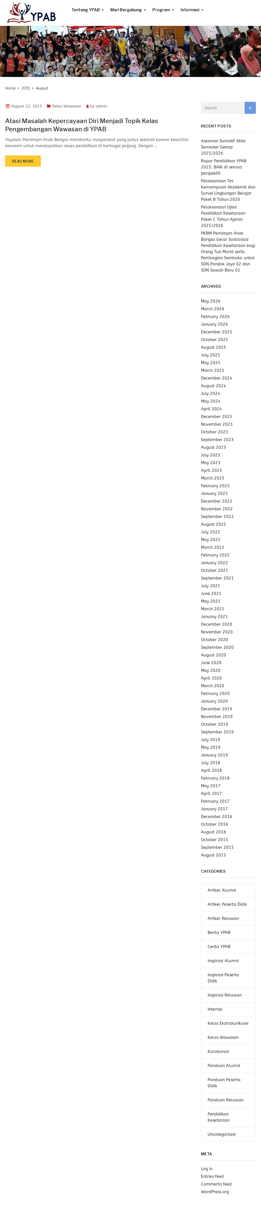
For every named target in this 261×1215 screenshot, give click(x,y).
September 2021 (217, 578)
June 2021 (211, 593)
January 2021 (214, 616)
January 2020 (214, 701)
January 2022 (214, 562)
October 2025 (214, 339)
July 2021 (210, 585)
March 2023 (212, 478)
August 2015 (213, 855)
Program (161, 9)
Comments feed (216, 1184)
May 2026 (210, 301)
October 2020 (214, 639)
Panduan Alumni (224, 1065)
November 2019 (217, 716)
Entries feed (212, 1176)
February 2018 (215, 778)
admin (101, 106)
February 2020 (215, 693)
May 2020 (210, 670)
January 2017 (214, 808)
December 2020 (216, 624)
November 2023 (217, 424)
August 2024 (213, 385)
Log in (206, 1168)
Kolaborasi (218, 1051)
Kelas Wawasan (66, 106)
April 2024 (211, 408)
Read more (23, 161)
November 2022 (217, 508)
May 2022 (210, 539)
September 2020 (217, 647)
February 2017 (215, 801)
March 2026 (212, 308)
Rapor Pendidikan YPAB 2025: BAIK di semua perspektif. (223, 167)
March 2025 (212, 370)
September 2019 (217, 732)
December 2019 (216, 708)
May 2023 (210, 462)
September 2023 (217, 439)
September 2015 (217, 847)
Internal (215, 1009)
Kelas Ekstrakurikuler (228, 1023)
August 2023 (213, 447)
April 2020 (211, 678)
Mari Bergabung (126, 9)
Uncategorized (222, 1134)
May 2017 (210, 785)
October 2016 (214, 824)
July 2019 (210, 739)
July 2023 (210, 455)
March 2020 (212, 685)
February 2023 (215, 485)
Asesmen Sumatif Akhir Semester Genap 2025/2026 (223, 147)
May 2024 (210, 401)
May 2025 (210, 362)
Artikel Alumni (222, 890)
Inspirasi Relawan (225, 995)
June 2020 (211, 662)
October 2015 (214, 839)
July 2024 (210, 393)
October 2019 (214, 724)
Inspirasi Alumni (223, 960)
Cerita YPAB (219, 946)
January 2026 (214, 324)
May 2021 (210, 601)
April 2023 (211, 470)
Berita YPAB (219, 932)
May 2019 (210, 747)
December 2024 (216, 378)
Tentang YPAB (85, 9)
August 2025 (213, 347)
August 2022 (213, 524)
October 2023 (214, 432)
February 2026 (215, 316)
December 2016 (216, 816)
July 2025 (210, 355)
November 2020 (217, 632)
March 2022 (212, 547)
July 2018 (210, 762)
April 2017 (211, 793)
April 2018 (211, 770)
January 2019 (214, 755)
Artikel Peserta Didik (227, 904)
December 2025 (216, 332)
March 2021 (212, 608)
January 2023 (214, 493)
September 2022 (217, 516)
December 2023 (216, 416)
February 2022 (215, 555)
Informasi (190, 9)
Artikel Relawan (223, 918)
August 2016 (213, 832)
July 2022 (210, 532)
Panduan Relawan (225, 1100)
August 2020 (213, 655)
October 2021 (214, 570)
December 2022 (216, 501)
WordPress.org (215, 1191)
